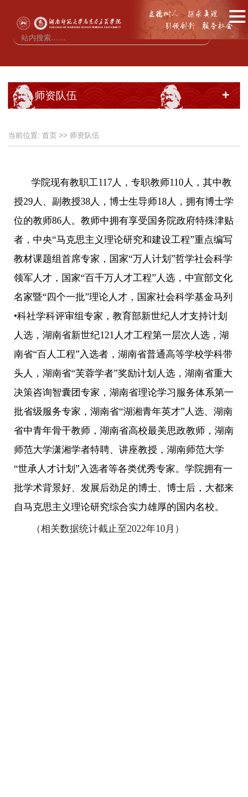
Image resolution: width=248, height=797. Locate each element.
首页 (49, 135)
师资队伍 (84, 135)
